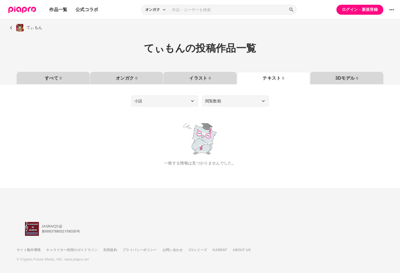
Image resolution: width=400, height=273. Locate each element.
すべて (53, 78)
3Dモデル (346, 78)
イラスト (200, 78)
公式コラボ (87, 9)
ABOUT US (242, 250)
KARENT (220, 250)
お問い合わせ (172, 250)
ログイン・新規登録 (360, 9)
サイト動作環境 (29, 250)
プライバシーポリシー (139, 250)
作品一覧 (58, 9)
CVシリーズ (198, 250)
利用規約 (110, 250)
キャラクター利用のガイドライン (72, 250)
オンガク (126, 78)
